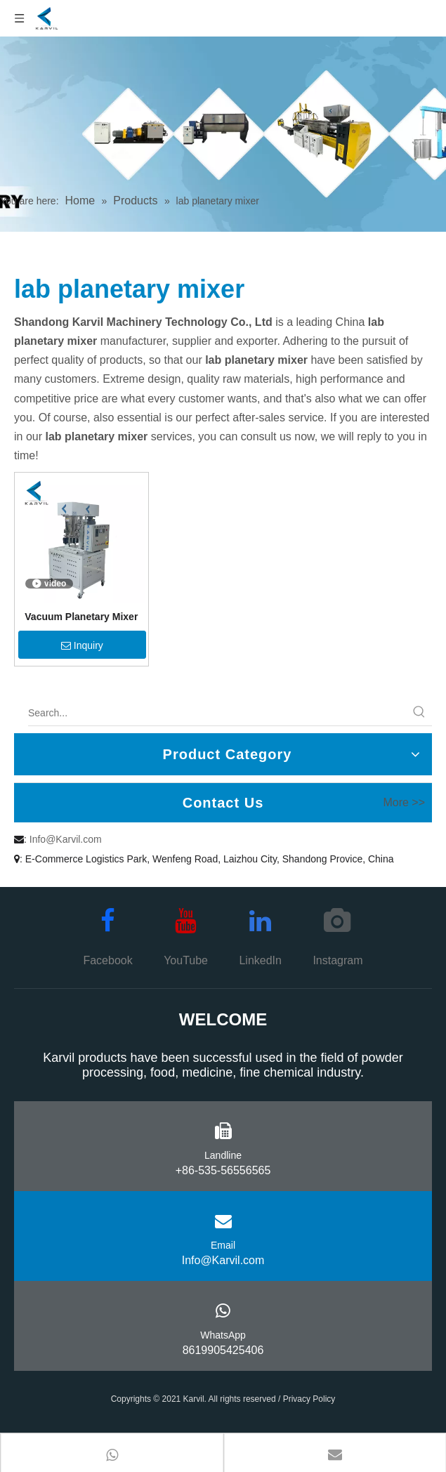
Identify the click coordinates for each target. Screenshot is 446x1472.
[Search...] (217, 712)
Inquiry (82, 645)
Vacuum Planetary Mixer (81, 616)
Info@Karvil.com (65, 839)
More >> (404, 802)
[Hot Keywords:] (419, 712)
